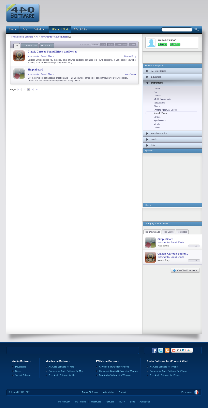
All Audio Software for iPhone (164, 367)
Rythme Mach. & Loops (165, 109)
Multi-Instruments (162, 99)
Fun (155, 92)
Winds (157, 124)
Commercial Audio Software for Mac (66, 371)
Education (156, 76)
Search (18, 371)
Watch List (80, 29)
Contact (122, 392)
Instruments (157, 82)
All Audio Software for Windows (114, 367)
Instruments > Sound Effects (54, 37)
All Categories (158, 70)
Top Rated (182, 232)
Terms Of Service (90, 392)
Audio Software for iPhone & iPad (167, 361)
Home (13, 29)
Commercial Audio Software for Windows (118, 371)
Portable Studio (159, 133)
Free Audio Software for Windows (115, 375)
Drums (157, 88)
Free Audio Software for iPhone (165, 375)
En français (186, 392)
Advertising (108, 392)
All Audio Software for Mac (61, 367)
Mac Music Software (58, 361)
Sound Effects (160, 113)
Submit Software (23, 375)
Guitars (157, 95)
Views (132, 44)
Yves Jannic (130, 74)
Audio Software (21, 361)
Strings (157, 117)
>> (37, 89)
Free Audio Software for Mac (62, 375)
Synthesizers (160, 120)
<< (19, 89)
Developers (20, 367)
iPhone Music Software (22, 37)
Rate (110, 44)
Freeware (46, 45)
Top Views (168, 232)
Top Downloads (152, 232)
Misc (153, 145)
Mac (25, 29)
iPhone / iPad (60, 29)
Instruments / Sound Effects (41, 56)
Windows (40, 29)
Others (157, 127)
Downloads (121, 44)
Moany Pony (130, 56)
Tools (154, 139)
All (37, 37)
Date (103, 44)
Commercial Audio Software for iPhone (168, 371)
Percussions (159, 102)
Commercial (30, 45)
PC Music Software (107, 361)
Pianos (157, 106)
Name (95, 44)
